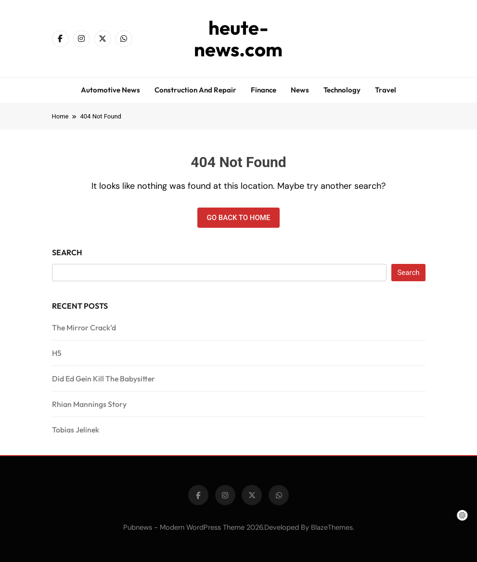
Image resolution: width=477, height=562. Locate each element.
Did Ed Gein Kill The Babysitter (103, 378)
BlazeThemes (332, 527)
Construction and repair (195, 89)
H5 (57, 353)
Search (67, 252)
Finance (263, 89)
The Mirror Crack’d (84, 327)
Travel (385, 89)
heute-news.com (238, 38)
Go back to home (239, 217)
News (300, 89)
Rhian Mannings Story (89, 404)
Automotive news (110, 89)
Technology (342, 89)
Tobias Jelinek (75, 429)
